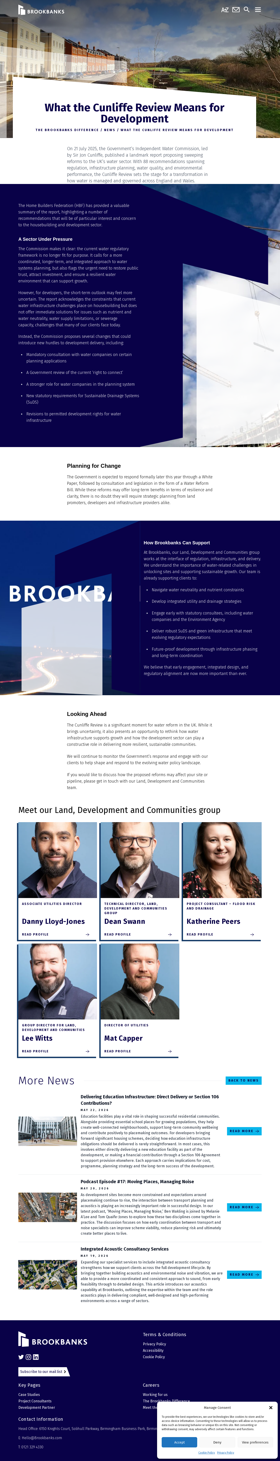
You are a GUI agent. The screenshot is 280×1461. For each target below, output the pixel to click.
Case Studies (29, 1394)
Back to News (243, 1080)
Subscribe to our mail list (41, 1371)
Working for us (155, 1394)
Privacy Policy (225, 1452)
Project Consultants (35, 1401)
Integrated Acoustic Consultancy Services (125, 1249)
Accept (179, 1442)
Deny (217, 1442)
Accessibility (153, 1350)
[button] (271, 1407)
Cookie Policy (206, 1452)
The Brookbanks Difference (166, 1401)
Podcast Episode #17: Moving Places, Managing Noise (137, 1181)
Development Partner (36, 1407)
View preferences (255, 1442)
